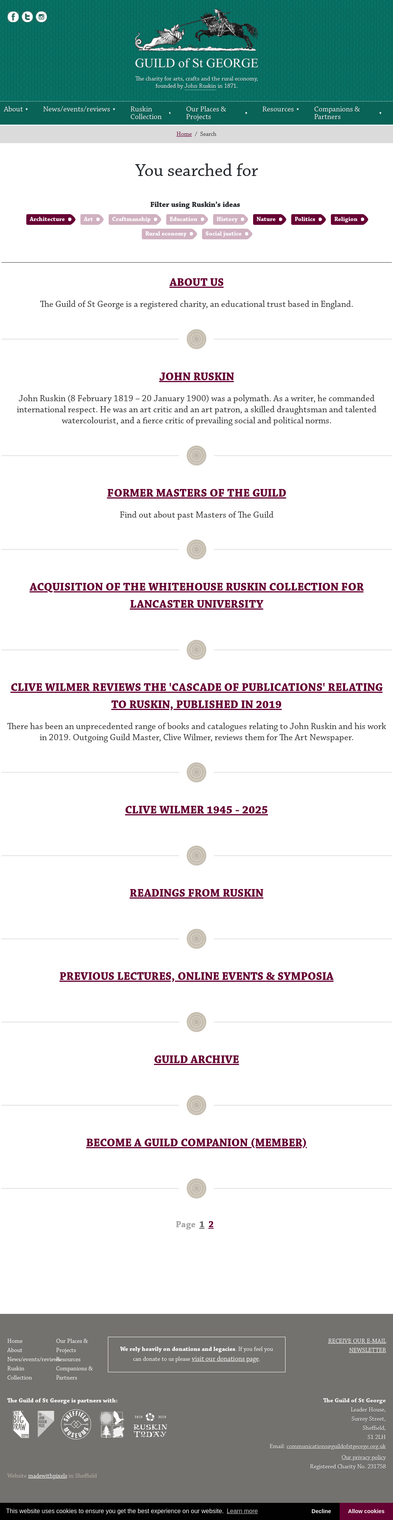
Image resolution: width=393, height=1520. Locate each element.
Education (183, 219)
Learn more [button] (242, 1511)
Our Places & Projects (206, 113)
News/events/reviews (76, 109)
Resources (278, 109)
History (227, 219)
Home (184, 134)
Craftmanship (131, 219)
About (13, 109)
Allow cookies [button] (366, 1511)
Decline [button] (321, 1511)
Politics (305, 219)
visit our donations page (225, 1359)
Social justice (223, 233)
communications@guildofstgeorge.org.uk (336, 1446)
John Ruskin (200, 86)
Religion (346, 219)
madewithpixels (47, 1476)
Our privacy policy (364, 1457)
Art (88, 219)
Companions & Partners (337, 113)
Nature (266, 219)
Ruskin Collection (146, 113)
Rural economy (165, 233)
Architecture (47, 219)
